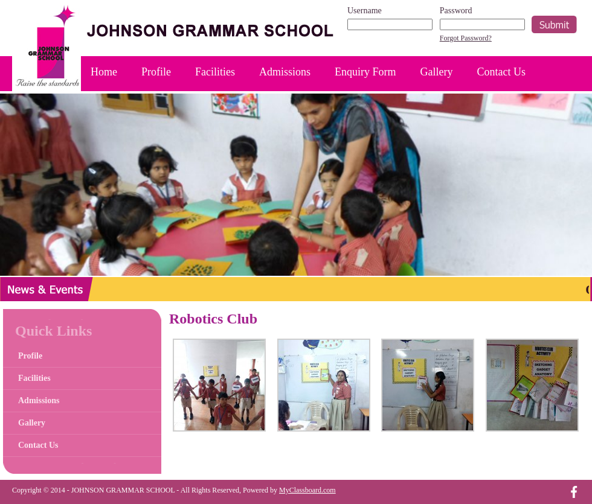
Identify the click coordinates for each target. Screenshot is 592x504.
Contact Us (501, 72)
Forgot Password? (466, 38)
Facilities (215, 72)
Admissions (284, 72)
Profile (156, 72)
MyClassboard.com (307, 490)
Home (104, 72)
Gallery (436, 72)
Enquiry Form (365, 72)
